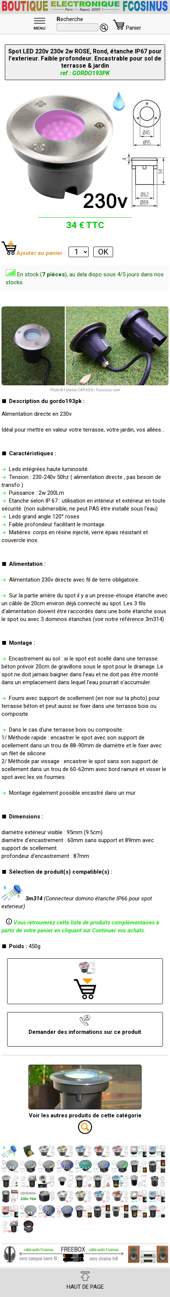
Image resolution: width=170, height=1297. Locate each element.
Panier (127, 27)
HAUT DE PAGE (85, 1280)
